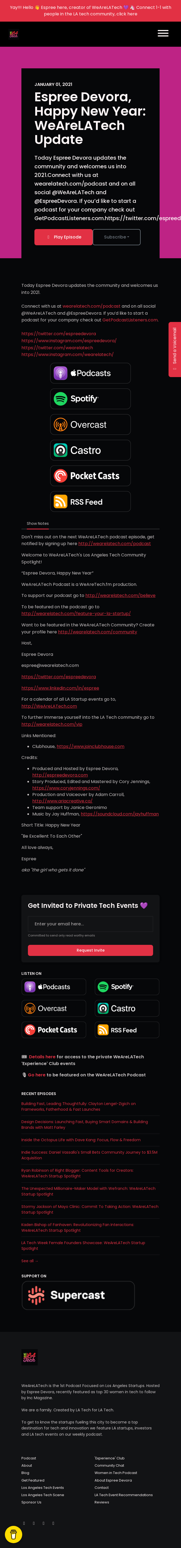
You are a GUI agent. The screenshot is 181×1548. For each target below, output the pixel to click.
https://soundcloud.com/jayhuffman (120, 814)
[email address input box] (90, 924)
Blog (25, 1472)
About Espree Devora (113, 1480)
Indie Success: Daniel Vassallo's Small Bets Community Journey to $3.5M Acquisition (89, 1155)
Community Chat (109, 1465)
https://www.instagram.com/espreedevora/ (69, 341)
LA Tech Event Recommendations (124, 1495)
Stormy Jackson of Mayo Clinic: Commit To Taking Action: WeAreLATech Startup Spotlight (90, 1209)
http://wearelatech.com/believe (120, 595)
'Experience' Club (110, 1458)
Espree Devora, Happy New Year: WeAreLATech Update (90, 118)
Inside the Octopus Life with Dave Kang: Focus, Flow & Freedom (81, 1140)
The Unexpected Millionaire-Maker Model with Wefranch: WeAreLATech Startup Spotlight (88, 1191)
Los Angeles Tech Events (42, 1487)
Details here (42, 1057)
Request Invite (91, 950)
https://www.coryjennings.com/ (66, 788)
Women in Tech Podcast (116, 1472)
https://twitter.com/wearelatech (57, 348)
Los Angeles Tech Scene (42, 1495)
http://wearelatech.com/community (97, 632)
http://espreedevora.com (60, 775)
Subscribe (115, 237)
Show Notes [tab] (38, 523)
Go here (37, 1075)
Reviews (102, 1502)
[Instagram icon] (34, 1523)
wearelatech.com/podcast (92, 306)
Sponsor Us (31, 1502)
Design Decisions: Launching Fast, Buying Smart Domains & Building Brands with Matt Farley (84, 1124)
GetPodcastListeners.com (130, 320)
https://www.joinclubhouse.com (90, 746)
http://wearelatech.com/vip (51, 724)
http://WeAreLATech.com (49, 706)
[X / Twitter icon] (24, 1523)
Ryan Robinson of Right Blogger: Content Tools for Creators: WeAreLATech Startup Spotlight (77, 1173)
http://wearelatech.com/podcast (114, 543)
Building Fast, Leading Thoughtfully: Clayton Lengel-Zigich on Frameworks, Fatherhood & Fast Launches (78, 1106)
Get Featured (32, 1480)
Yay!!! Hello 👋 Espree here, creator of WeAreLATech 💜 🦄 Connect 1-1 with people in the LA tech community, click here (90, 10)
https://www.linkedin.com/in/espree (60, 688)
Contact (102, 1487)
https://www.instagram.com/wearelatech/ (67, 354)
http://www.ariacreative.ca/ (62, 801)
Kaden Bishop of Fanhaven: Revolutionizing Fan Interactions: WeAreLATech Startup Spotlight (77, 1227)
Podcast (28, 1458)
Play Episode (63, 237)
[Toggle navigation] (163, 34)
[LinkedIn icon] (53, 1523)
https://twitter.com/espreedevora (58, 334)
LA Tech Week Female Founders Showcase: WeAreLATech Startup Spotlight (83, 1245)
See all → (29, 1261)
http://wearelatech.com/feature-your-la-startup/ (76, 613)
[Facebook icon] (43, 1523)
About (26, 1465)
